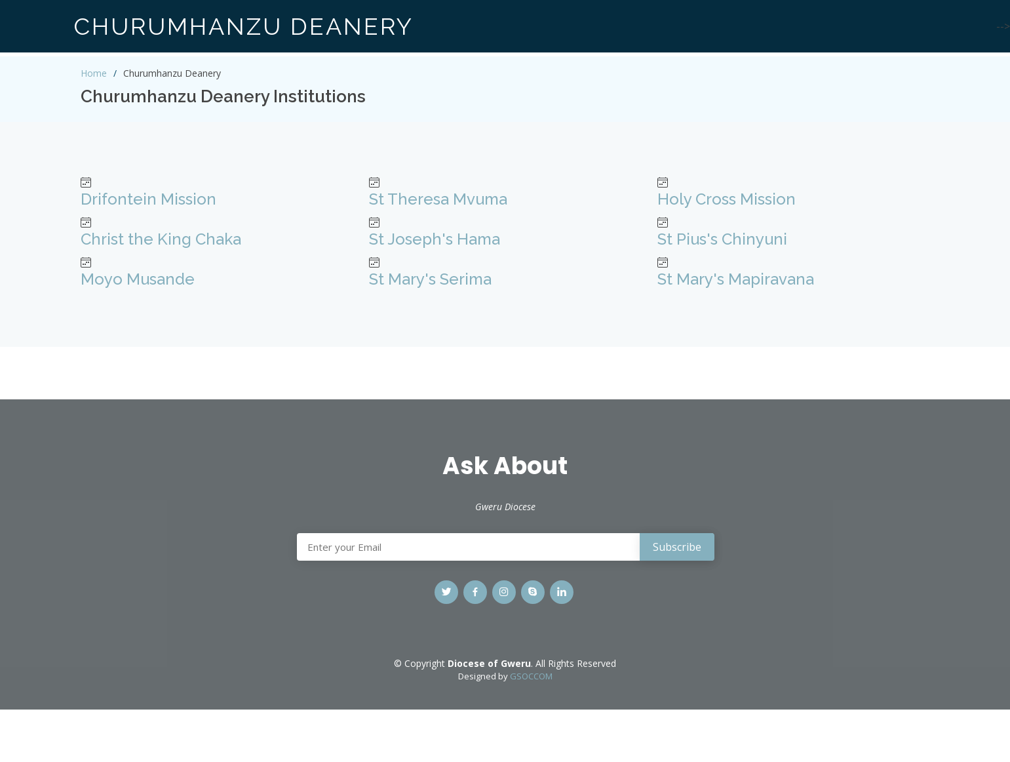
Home (94, 73)
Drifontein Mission (148, 199)
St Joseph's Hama (434, 239)
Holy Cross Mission (726, 199)
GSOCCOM (531, 676)
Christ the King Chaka (161, 239)
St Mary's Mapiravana (735, 279)
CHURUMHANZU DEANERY (243, 26)
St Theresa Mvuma (438, 199)
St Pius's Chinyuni (722, 239)
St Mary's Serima (430, 279)
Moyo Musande (138, 279)
